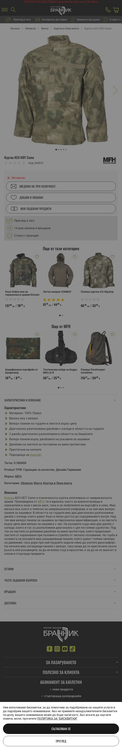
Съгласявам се (61, 729)
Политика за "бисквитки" (57, 718)
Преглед (61, 741)
